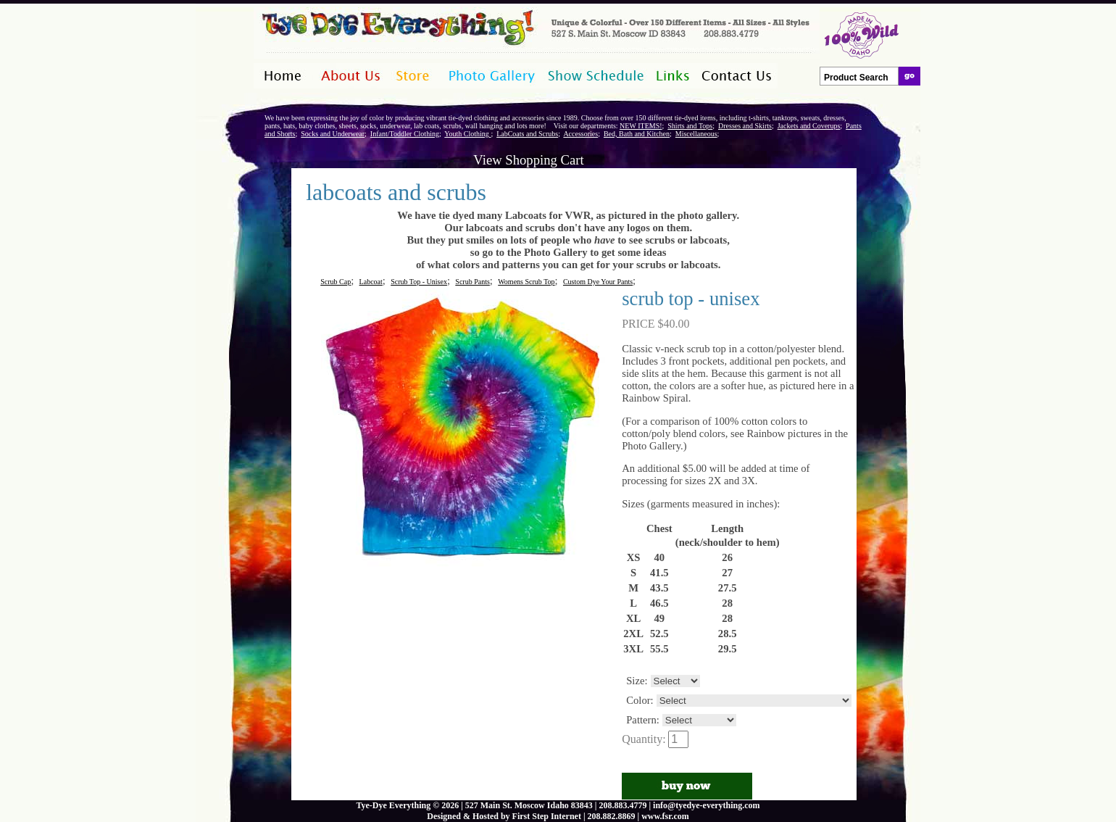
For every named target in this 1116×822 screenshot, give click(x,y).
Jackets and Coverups (809, 126)
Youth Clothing (467, 134)
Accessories (580, 134)
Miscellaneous (696, 134)
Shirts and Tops (689, 126)
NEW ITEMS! (641, 126)
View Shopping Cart (528, 159)
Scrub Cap (335, 282)
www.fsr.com (665, 816)
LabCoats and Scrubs (527, 134)
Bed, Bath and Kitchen (637, 134)
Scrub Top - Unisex (419, 282)
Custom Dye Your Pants (598, 282)
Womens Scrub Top (526, 282)
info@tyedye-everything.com (706, 805)
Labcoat (371, 282)
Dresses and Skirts (745, 126)
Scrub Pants (472, 282)
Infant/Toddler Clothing (404, 134)
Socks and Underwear (333, 134)
